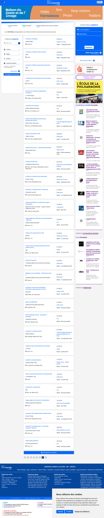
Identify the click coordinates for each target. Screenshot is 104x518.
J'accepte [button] (60, 511)
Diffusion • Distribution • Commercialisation (10, 67)
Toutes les (88, 233)
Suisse (45, 486)
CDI (3, 476)
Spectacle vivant (59, 484)
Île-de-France (31, 481)
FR (99, 2)
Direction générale (96, 486)
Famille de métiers (10, 63)
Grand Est (37, 479)
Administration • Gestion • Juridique (89, 476)
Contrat (7, 49)
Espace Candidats (71, 470)
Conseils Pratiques (59, 470)
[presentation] (88, 40)
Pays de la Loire (43, 482)
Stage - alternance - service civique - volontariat (40, 470)
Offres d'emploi (27, 25)
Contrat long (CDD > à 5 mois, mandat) (11, 477)
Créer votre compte (93, 53)
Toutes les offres (13, 25)
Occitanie (35, 482)
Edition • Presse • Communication (63, 479)
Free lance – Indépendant (8, 482)
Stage (3, 486)
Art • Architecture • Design (61, 476)
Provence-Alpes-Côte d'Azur (35, 484)
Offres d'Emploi (21, 470)
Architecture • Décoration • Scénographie (91, 477)
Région (7, 54)
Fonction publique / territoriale (9, 481)
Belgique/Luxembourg (36, 486)
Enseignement (84, 487)
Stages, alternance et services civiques (47, 25)
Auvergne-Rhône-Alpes (34, 476)
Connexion (89, 47)
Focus (81, 237)
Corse (32, 479)
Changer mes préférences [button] (82, 511)
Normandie (39, 481)
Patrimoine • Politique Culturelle (63, 482)
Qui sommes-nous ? (16, 498)
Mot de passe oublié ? (87, 60)
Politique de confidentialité (95, 470)
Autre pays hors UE (41, 487)
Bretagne (39, 477)
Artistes (83, 479)
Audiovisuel (58, 477)
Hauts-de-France (45, 479)
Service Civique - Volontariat (9, 484)
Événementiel (58, 481)
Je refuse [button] (69, 511)
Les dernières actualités (87, 105)
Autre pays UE (32, 487)
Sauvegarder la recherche (49, 452)
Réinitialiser (15, 71)
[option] (89, 261)
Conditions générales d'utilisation (32, 498)
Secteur (7, 58)
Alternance (5, 487)
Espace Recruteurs (81, 470)
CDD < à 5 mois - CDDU (8, 479)
